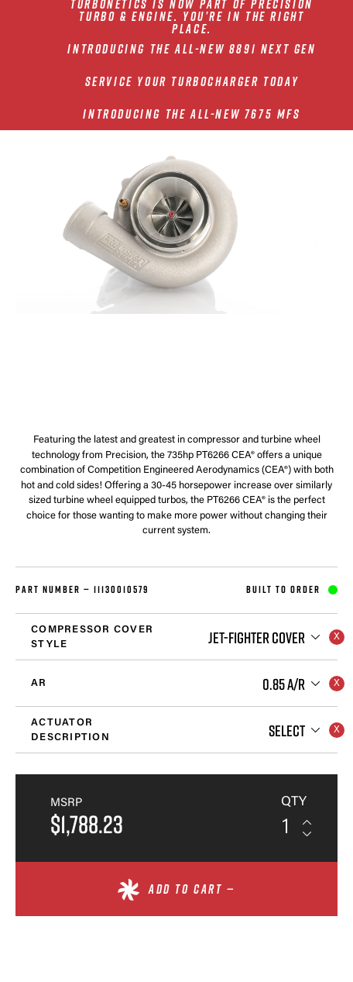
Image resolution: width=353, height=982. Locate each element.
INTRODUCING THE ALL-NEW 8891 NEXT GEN (191, 48)
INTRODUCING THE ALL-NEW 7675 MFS (191, 113)
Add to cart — (192, 889)
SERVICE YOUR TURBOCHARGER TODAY (192, 81)
